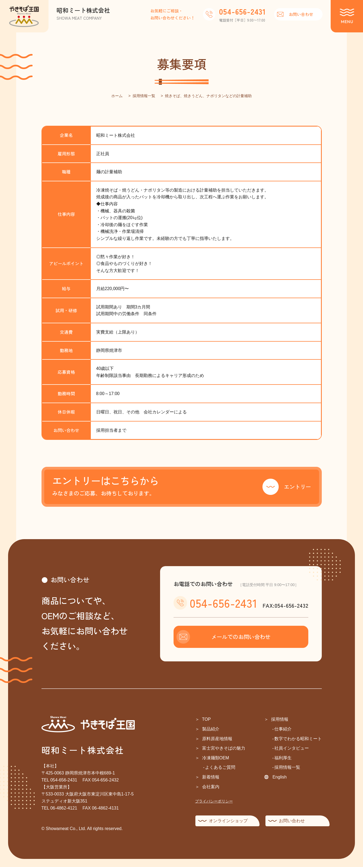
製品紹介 (210, 729)
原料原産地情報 (217, 738)
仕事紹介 (283, 729)
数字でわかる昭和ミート (298, 738)
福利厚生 (283, 758)
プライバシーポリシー (214, 801)
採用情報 (279, 719)
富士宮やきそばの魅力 (223, 748)
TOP (206, 719)
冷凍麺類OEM (215, 758)
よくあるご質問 (220, 767)
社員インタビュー (291, 748)
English (279, 777)
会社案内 (210, 786)
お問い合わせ (301, 14)
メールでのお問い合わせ (241, 637)
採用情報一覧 (287, 767)
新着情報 (210, 777)
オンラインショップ (228, 820)
